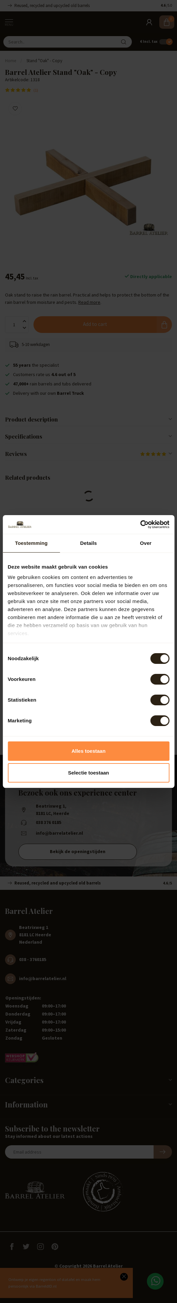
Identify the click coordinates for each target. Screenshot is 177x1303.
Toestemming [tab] (31, 543)
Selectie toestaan (88, 773)
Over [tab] (146, 543)
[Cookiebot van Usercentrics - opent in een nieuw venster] (140, 524)
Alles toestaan (89, 751)
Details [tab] (88, 543)
